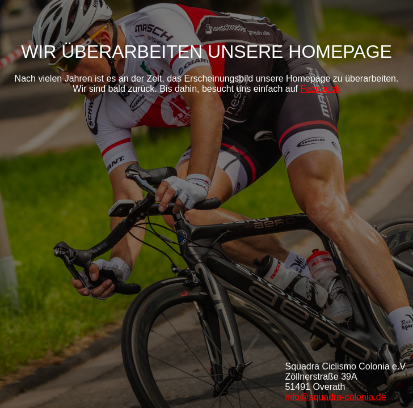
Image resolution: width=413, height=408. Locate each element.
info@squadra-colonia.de (335, 397)
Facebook (320, 89)
